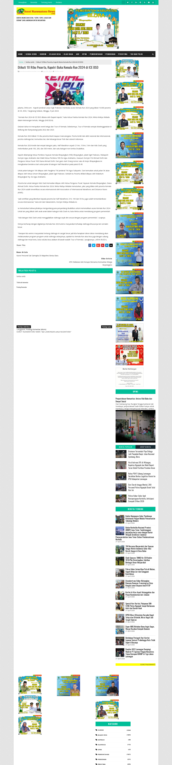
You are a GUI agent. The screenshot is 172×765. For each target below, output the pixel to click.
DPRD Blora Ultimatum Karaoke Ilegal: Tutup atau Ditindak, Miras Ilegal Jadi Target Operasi (139, 617)
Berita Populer (125, 446)
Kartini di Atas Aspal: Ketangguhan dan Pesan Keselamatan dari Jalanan (139, 593)
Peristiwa (122, 54)
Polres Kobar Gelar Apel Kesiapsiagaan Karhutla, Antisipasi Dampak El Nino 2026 (141, 498)
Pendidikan (110, 54)
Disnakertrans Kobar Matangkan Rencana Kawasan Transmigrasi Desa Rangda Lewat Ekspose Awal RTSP (139, 583)
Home (20, 54)
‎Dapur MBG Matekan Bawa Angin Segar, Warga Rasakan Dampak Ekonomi (139, 627)
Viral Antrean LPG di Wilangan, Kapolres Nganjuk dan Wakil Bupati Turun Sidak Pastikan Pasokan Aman (141, 465)
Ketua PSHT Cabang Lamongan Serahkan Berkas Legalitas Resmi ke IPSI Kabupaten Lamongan (141, 476)
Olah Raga (68, 54)
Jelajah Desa (55, 54)
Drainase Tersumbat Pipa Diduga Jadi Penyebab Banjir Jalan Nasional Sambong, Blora (141, 454)
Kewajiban (22, 2)
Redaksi (59, 2)
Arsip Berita (145, 446)
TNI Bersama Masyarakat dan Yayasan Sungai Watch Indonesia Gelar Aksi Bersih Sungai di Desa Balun (139, 548)
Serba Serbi (31, 54)
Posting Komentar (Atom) (36, 326)
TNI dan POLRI (136, 54)
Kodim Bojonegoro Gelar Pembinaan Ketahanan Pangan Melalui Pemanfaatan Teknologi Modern (140, 518)
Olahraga (128, 720)
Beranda (33, 2)
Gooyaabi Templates (50, 760)
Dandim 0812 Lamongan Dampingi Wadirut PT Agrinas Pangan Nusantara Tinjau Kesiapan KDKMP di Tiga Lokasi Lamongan (139, 653)
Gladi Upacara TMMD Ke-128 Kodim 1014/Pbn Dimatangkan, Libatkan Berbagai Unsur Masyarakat (138, 560)
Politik (127, 744)
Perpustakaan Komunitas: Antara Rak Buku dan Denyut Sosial (134, 400)
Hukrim (43, 54)
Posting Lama (105, 323)
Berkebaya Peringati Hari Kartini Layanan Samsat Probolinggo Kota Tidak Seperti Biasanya (140, 640)
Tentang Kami (46, 2)
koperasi (127, 715)
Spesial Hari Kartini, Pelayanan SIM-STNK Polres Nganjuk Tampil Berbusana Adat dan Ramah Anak (140, 606)
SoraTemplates (28, 760)
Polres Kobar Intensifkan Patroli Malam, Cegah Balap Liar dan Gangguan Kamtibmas (140, 571)
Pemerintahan (96, 54)
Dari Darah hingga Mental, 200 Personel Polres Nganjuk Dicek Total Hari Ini (141, 487)
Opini (84, 54)
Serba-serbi (30, 62)
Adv (77, 54)
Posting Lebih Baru (24, 323)
